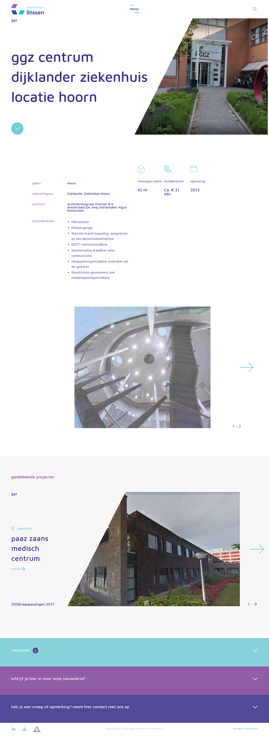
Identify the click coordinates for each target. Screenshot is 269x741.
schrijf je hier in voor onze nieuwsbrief (48, 691)
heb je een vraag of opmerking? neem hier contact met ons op (70, 720)
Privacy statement (245, 728)
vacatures (24, 664)
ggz (14, 20)
